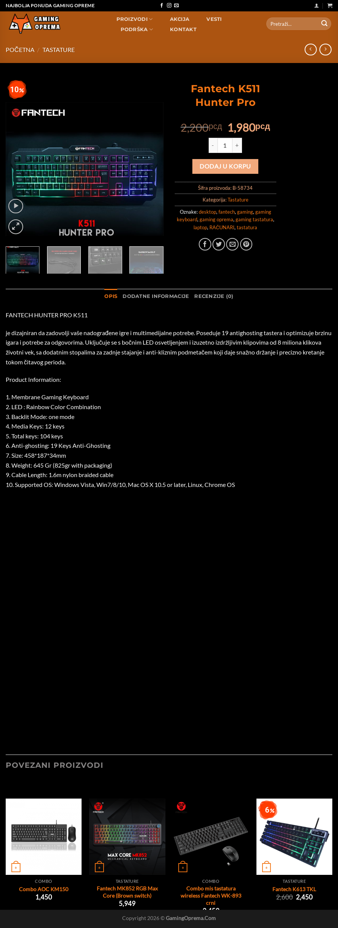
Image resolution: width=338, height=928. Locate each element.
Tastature (58, 49)
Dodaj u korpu (225, 166)
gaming (245, 212)
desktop (207, 212)
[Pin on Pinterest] (246, 244)
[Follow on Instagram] (169, 5)
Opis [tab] (110, 296)
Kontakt (183, 29)
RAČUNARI (221, 227)
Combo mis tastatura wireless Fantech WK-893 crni (211, 895)
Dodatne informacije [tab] (156, 296)
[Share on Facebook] (205, 244)
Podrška (137, 29)
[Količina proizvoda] (225, 145)
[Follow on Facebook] (161, 5)
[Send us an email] (176, 5)
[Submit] (324, 23)
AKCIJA (180, 19)
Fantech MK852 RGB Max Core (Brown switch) (127, 892)
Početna (20, 49)
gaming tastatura (254, 219)
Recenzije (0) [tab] (213, 296)
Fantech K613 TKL (294, 889)
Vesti (214, 19)
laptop (200, 227)
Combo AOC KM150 (43, 889)
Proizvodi (134, 19)
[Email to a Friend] (232, 244)
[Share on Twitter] (218, 244)
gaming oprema (216, 219)
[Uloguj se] (316, 5)
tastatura (247, 227)
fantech (227, 212)
